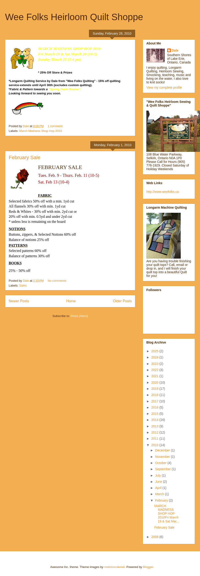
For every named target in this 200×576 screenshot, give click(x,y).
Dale (175, 50)
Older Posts (122, 301)
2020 (155, 382)
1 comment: (56, 126)
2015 (155, 413)
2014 (155, 420)
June (159, 481)
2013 (155, 426)
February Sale (24, 157)
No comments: (58, 280)
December (163, 450)
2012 (155, 432)
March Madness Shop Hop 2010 (40, 131)
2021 (155, 376)
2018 (155, 395)
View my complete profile (164, 87)
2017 (155, 401)
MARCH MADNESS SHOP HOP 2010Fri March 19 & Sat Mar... (166, 513)
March (160, 494)
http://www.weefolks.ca (162, 192)
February (162, 500)
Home (71, 301)
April (158, 488)
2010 (155, 445)
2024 (155, 357)
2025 (155, 351)
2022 (155, 370)
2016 (155, 407)
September (163, 469)
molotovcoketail (114, 567)
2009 (155, 537)
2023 (155, 364)
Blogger (148, 567)
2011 (155, 438)
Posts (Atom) (79, 316)
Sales (23, 285)
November (163, 457)
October (161, 463)
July (158, 475)
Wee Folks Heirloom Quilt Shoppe (74, 17)
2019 (155, 388)
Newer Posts (19, 301)
